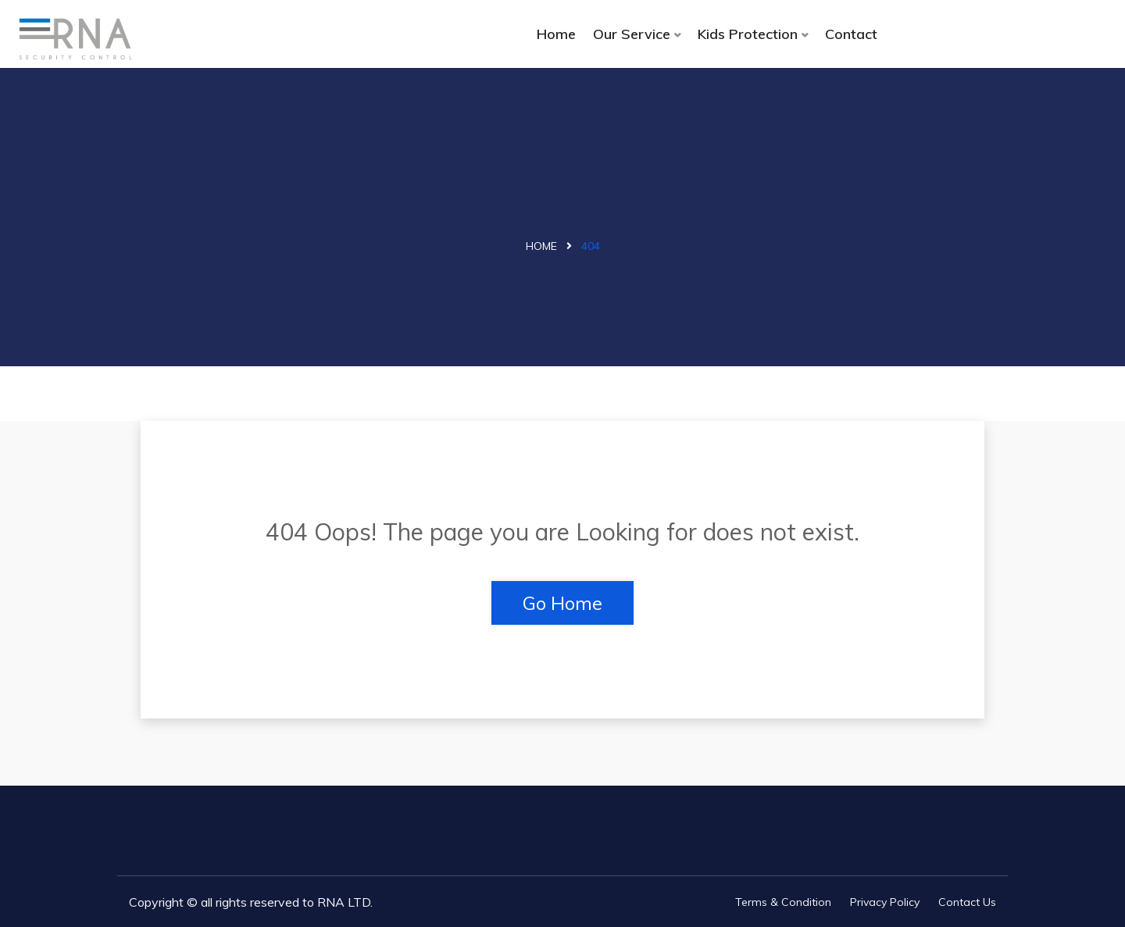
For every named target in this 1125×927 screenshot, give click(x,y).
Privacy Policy (885, 902)
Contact (851, 34)
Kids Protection (748, 34)
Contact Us (967, 902)
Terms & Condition (783, 902)
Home (556, 34)
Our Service (631, 34)
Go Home (562, 603)
